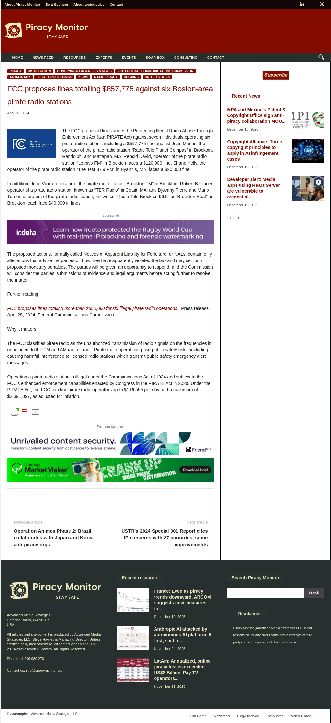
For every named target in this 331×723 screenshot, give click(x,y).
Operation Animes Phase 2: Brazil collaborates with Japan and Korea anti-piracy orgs (54, 537)
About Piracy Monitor (22, 4)
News (83, 77)
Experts (104, 57)
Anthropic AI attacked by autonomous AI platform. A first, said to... (183, 634)
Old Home (198, 716)
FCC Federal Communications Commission (156, 71)
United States (157, 77)
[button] (321, 57)
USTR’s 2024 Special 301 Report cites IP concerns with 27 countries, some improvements (164, 537)
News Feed (43, 57)
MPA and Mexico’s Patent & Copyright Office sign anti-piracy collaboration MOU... (256, 115)
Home (17, 57)
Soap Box (155, 57)
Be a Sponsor (56, 4)
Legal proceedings (54, 77)
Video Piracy (301, 716)
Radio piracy (106, 77)
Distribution (39, 71)
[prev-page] (230, 217)
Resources (74, 57)
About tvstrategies (89, 4)
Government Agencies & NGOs (84, 71)
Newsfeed (222, 716)
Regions (131, 77)
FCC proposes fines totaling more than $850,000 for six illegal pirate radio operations (92, 308)
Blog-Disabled (248, 716)
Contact (116, 4)
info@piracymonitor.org (44, 670)
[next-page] (238, 217)
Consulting (186, 57)
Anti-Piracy (20, 77)
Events (129, 57)
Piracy (16, 71)
